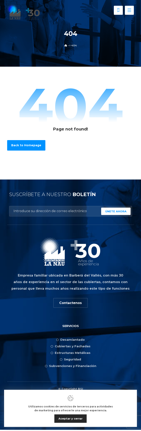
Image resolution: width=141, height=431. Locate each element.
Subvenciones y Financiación (70, 367)
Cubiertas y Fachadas (71, 347)
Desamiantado (70, 340)
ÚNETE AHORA (115, 211)
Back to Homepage (26, 145)
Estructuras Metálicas (71, 354)
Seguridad (70, 360)
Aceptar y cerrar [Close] (70, 418)
